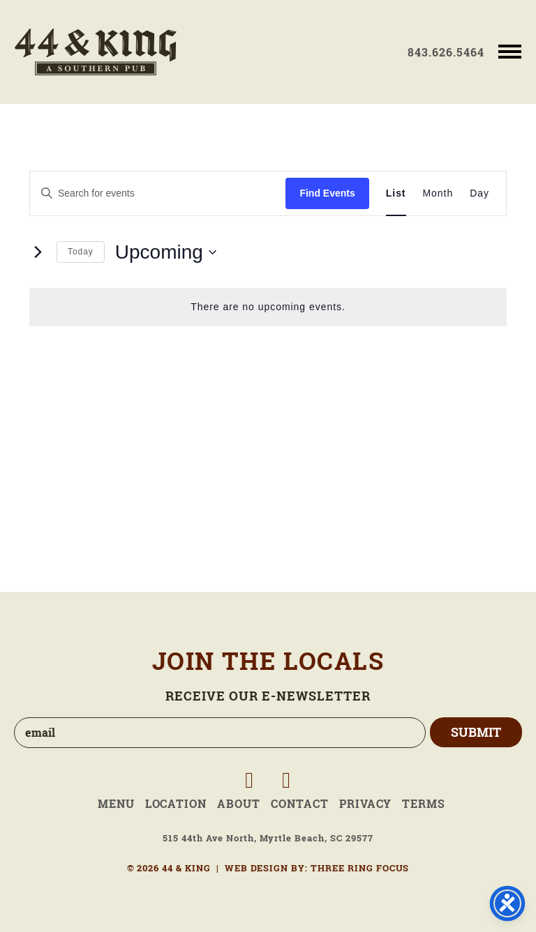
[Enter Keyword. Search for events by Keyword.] (157, 193)
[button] (510, 50)
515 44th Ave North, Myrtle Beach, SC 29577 (268, 838)
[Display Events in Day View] (479, 193)
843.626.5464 (446, 52)
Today (81, 252)
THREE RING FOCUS (360, 868)
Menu (116, 803)
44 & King (95, 52)
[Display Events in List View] (396, 193)
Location (176, 803)
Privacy (365, 803)
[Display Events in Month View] (438, 193)
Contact (300, 803)
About (238, 803)
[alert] (268, 307)
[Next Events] (37, 252)
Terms (423, 803)
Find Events (327, 193)
